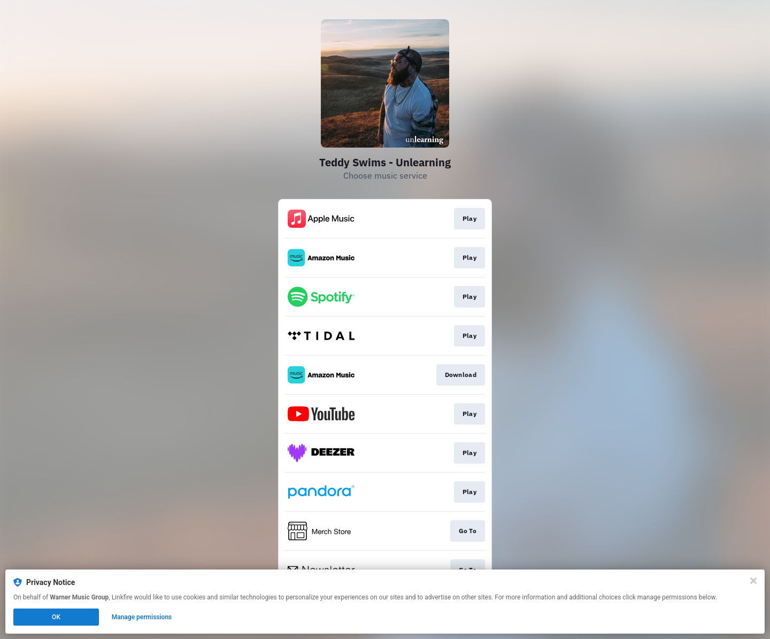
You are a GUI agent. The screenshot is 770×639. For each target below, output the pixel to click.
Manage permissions (142, 617)
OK (56, 617)
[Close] (753, 580)
